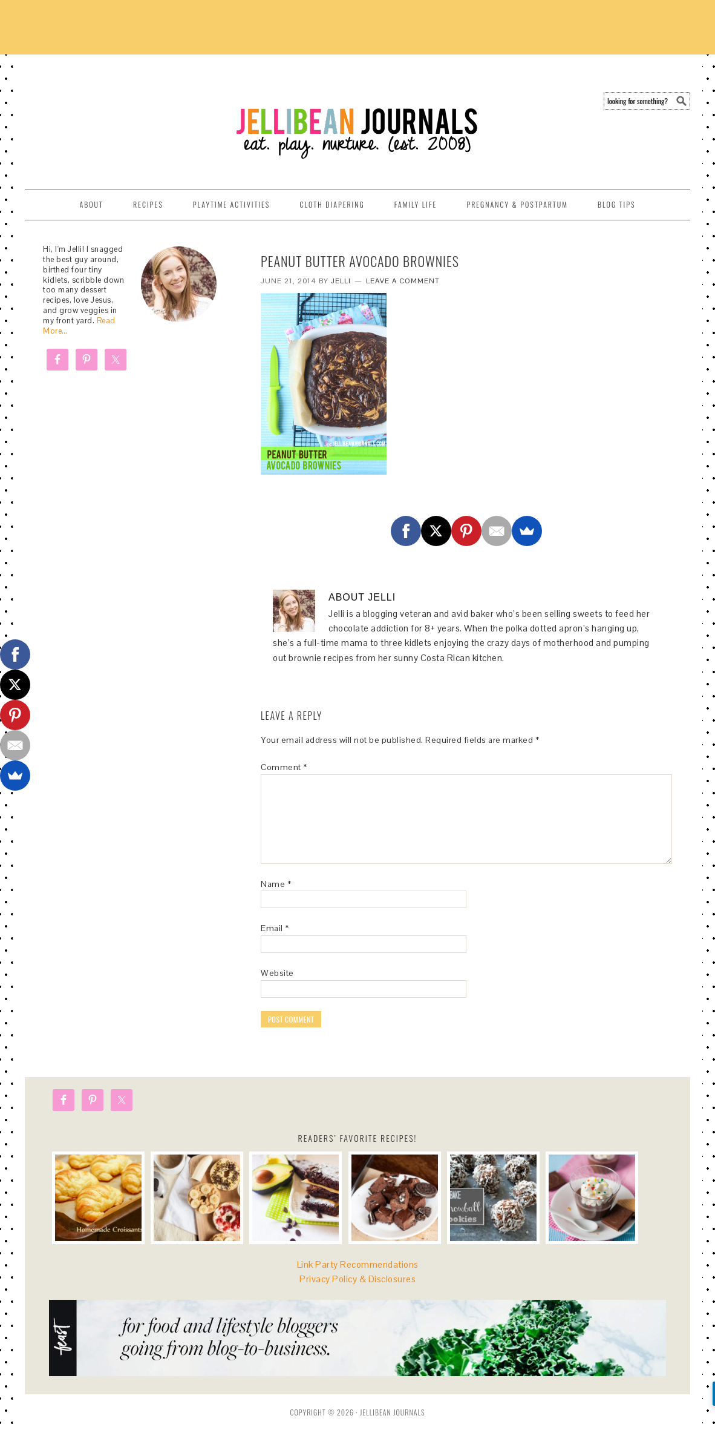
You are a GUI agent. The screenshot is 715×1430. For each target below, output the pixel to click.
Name (276, 883)
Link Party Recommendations (358, 1264)
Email (275, 928)
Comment (284, 767)
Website (277, 972)
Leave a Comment (403, 281)
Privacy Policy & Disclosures (357, 1279)
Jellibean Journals (134, 116)
